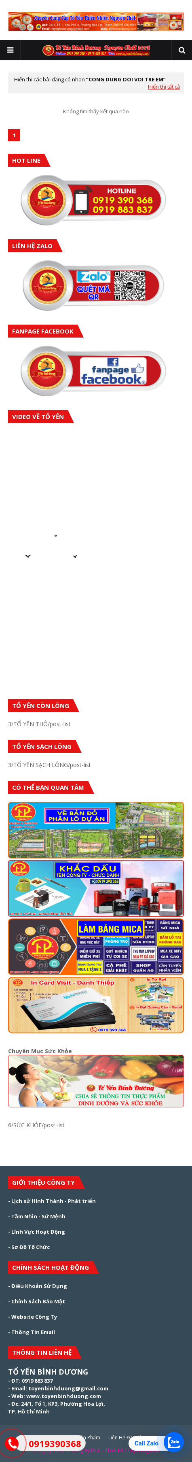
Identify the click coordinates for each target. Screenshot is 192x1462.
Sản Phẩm (89, 1437)
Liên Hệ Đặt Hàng (128, 1437)
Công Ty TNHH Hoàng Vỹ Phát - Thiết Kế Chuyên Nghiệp (96, 1450)
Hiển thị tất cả (164, 86)
